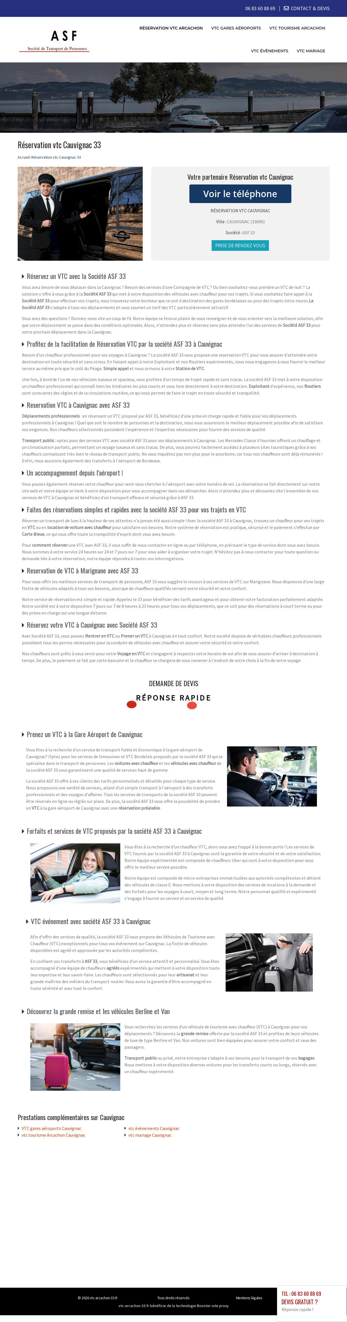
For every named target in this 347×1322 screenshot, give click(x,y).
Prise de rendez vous (240, 245)
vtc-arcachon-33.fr (104, 1297)
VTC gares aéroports (236, 27)
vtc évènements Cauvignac (153, 1128)
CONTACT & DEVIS (310, 8)
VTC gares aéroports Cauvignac (51, 1128)
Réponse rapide (173, 698)
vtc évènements (269, 50)
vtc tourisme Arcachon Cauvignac (53, 1135)
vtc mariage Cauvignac (149, 1135)
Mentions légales (249, 1297)
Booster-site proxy (213, 1305)
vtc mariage (311, 50)
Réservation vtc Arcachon (171, 27)
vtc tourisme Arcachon (297, 27)
